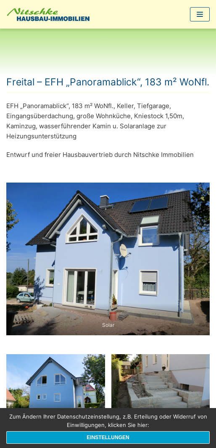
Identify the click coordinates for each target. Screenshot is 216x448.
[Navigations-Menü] (200, 14)
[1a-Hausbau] (50, 14)
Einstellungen (108, 437)
